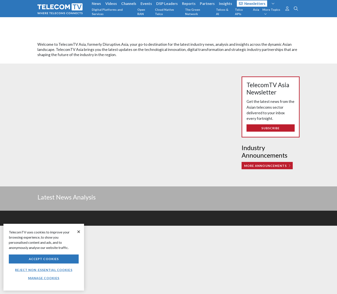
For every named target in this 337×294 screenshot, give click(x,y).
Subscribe (270, 128)
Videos (111, 3)
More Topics (271, 11)
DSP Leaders (167, 3)
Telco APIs (239, 12)
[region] (43, 257)
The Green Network (192, 12)
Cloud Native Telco (164, 12)
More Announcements (267, 166)
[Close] (78, 231)
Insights (225, 3)
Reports (189, 3)
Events (146, 3)
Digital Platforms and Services (107, 12)
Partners (207, 3)
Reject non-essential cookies (43, 270)
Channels (128, 3)
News (96, 3)
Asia (256, 9)
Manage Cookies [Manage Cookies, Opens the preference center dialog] (44, 278)
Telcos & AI (222, 12)
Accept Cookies (44, 259)
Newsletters (252, 3)
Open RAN (141, 12)
